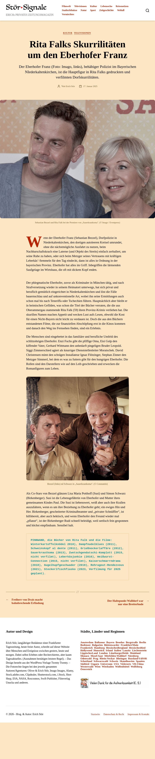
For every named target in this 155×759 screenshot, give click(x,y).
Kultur (93, 6)
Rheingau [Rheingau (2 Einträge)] (121, 659)
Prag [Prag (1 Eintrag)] (95, 659)
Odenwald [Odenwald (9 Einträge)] (86, 659)
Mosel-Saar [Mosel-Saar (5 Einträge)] (97, 657)
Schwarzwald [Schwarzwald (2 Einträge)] (101, 662)
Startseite (91, 715)
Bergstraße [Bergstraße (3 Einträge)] (132, 643)
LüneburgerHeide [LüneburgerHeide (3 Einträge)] (119, 654)
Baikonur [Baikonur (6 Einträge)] (100, 643)
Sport (93, 10)
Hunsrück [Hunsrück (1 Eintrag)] (99, 651)
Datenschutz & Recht (110, 715)
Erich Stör (70, 87)
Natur (84, 10)
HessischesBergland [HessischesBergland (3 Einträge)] (116, 649)
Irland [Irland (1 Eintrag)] (109, 651)
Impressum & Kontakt (137, 715)
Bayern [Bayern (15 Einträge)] (110, 643)
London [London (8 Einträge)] (103, 654)
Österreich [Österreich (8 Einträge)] (86, 670)
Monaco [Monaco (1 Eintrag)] (85, 657)
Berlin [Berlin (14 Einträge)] (142, 643)
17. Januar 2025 (90, 87)
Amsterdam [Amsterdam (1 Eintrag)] (87, 643)
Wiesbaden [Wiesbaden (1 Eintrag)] (108, 668)
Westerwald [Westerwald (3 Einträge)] (87, 668)
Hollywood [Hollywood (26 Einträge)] (86, 651)
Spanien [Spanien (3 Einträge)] (140, 662)
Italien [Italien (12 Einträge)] (117, 651)
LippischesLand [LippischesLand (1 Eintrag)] (89, 654)
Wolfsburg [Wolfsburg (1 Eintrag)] (136, 668)
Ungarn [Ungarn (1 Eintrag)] (95, 665)
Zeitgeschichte (106, 10)
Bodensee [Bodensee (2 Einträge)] (86, 646)
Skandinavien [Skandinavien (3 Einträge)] (127, 662)
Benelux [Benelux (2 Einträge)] (120, 643)
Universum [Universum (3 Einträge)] (106, 665)
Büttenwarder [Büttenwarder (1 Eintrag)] (111, 646)
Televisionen (80, 6)
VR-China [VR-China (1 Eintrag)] (138, 665)
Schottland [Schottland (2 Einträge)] (86, 662)
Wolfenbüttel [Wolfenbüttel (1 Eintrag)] (122, 668)
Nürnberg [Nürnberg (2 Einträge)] (133, 657)
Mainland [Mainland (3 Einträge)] (135, 654)
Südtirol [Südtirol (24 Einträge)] (85, 665)
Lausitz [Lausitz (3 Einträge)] (127, 651)
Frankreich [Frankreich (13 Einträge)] (87, 649)
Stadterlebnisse (69, 10)
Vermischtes (68, 14)
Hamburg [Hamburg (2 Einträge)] (99, 649)
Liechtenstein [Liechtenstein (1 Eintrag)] (139, 651)
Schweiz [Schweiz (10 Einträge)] (114, 662)
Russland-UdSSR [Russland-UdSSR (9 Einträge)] (137, 659)
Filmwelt (66, 6)
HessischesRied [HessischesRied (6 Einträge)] (137, 649)
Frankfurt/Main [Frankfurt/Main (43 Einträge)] (129, 646)
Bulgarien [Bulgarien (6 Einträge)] (97, 646)
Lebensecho (106, 6)
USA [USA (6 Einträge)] (116, 665)
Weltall (120, 10)
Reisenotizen (122, 6)
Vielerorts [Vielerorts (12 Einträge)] (125, 665)
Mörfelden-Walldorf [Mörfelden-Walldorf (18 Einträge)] (115, 657)
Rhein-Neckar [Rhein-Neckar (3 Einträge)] (107, 659)
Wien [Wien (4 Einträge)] (97, 668)
